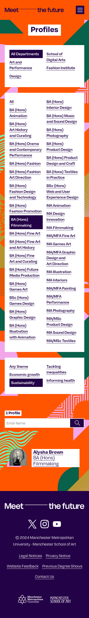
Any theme (18, 366)
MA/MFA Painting (61, 288)
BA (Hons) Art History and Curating (20, 129)
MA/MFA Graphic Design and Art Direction (61, 258)
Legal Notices (30, 555)
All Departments (25, 53)
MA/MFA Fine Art (61, 235)
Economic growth (24, 374)
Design (15, 76)
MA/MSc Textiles (61, 340)
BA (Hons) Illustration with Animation (22, 331)
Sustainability (23, 382)
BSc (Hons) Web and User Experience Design (62, 191)
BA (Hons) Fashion (25, 163)
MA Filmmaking (60, 227)
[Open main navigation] (80, 10)
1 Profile (13, 413)
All (11, 101)
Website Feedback (22, 565)
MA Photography (61, 310)
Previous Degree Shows (62, 565)
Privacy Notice (58, 555)
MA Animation (59, 205)
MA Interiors (57, 280)
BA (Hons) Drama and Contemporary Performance (25, 149)
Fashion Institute (61, 67)
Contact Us (44, 576)
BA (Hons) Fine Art (24, 233)
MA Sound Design (61, 332)
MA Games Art (59, 243)
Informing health (61, 380)
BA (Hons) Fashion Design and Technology (22, 191)
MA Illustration (59, 271)
